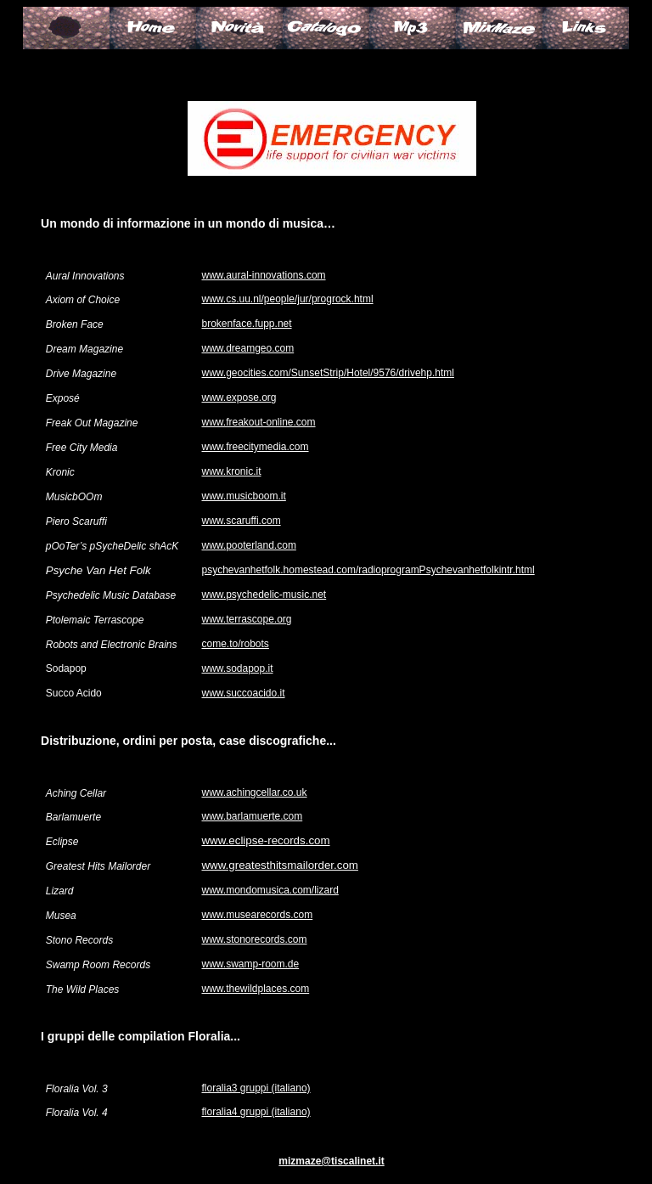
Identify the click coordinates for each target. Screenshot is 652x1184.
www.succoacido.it (242, 693)
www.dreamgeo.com (247, 348)
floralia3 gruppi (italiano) (255, 1088)
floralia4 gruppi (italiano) (255, 1112)
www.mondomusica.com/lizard (269, 890)
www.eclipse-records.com (265, 840)
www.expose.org (238, 397)
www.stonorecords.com (253, 939)
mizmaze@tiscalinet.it (331, 1161)
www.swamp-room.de (250, 964)
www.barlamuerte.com (251, 816)
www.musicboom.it (243, 496)
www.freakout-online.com (258, 422)
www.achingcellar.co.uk (253, 792)
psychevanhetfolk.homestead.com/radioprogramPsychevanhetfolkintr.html (367, 570)
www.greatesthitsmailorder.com (279, 865)
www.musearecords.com (256, 915)
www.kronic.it (231, 471)
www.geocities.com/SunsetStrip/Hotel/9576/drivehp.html (327, 373)
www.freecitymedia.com (254, 447)
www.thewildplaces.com (255, 989)
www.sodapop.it (237, 668)
